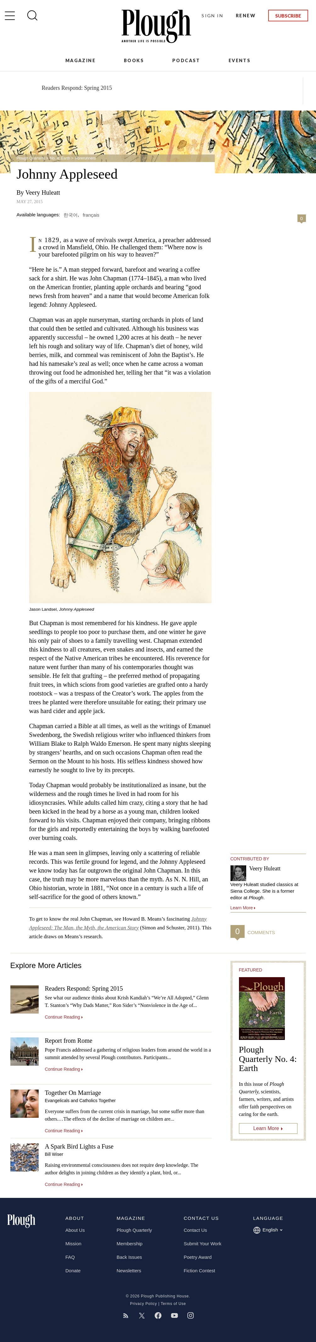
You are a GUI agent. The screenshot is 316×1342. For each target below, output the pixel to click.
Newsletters (129, 1270)
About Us (75, 1230)
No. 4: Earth (60, 158)
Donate (72, 1270)
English (267, 1230)
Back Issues (129, 1257)
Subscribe (288, 16)
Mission (73, 1243)
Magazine (80, 60)
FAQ (70, 1257)
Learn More (266, 1128)
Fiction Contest (199, 1270)
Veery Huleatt (42, 192)
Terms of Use (173, 1303)
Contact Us (195, 1230)
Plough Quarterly (31, 158)
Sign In (212, 15)
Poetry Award (198, 1257)
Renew (246, 15)
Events (240, 60)
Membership (130, 1243)
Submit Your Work (202, 1243)
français (91, 214)
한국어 (71, 214)
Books (134, 60)
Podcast (186, 60)
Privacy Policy (143, 1303)
